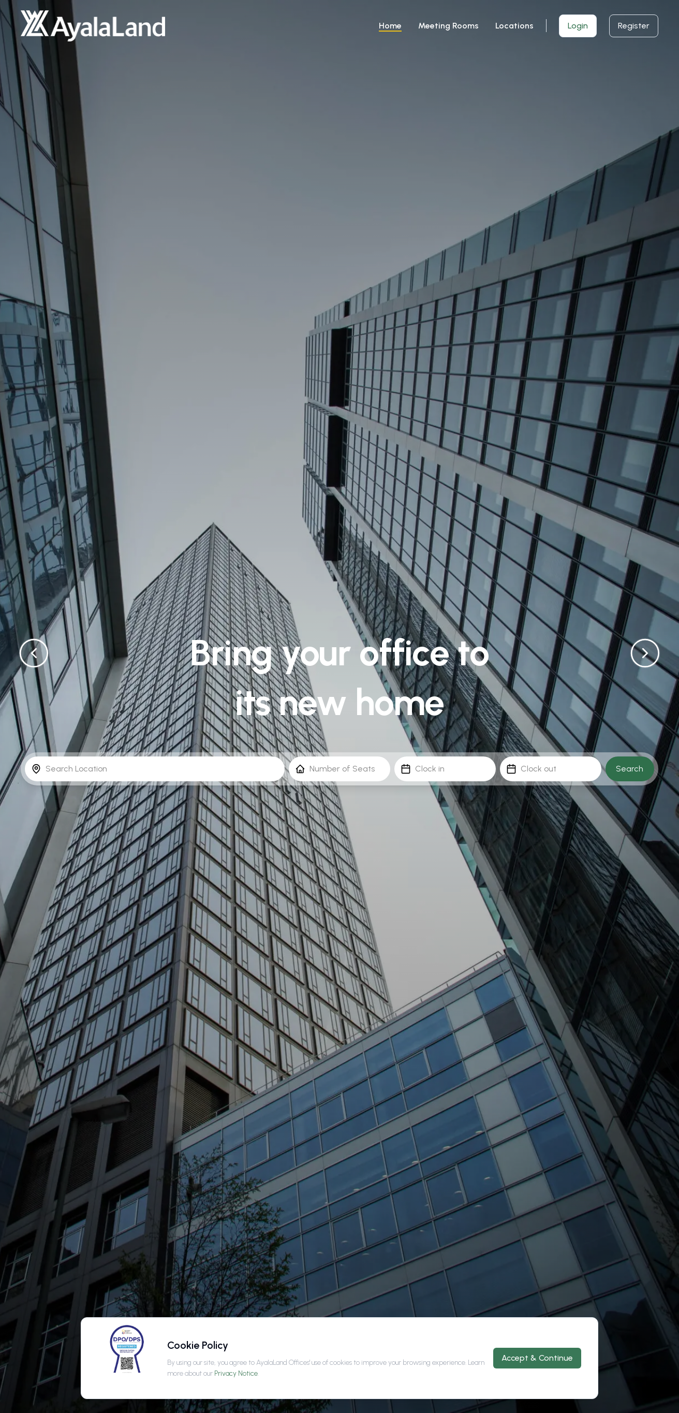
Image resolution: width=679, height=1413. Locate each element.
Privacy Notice (236, 1373)
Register (634, 26)
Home (390, 26)
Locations (514, 26)
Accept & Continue (537, 1358)
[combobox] (155, 768)
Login (578, 26)
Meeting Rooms (448, 26)
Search (629, 769)
